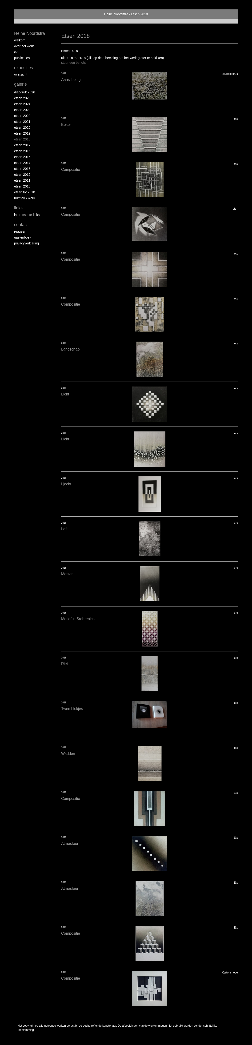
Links (18, 208)
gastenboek (22, 237)
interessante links (27, 215)
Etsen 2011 (22, 180)
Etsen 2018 (22, 139)
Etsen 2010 (22, 186)
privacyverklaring (26, 243)
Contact (21, 224)
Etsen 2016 (22, 151)
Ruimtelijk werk (24, 198)
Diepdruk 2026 (24, 92)
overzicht (20, 74)
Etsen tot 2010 (24, 192)
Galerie (20, 84)
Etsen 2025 (22, 98)
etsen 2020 (22, 127)
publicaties (22, 58)
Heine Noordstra (116, 14)
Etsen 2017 (22, 145)
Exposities (23, 67)
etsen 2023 (22, 110)
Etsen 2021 (22, 122)
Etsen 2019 (22, 133)
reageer (19, 231)
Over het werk (24, 46)
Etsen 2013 (22, 169)
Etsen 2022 (22, 116)
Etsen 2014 (22, 163)
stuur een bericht (73, 62)
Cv (15, 52)
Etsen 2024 (22, 104)
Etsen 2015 (22, 157)
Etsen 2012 (22, 174)
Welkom (19, 40)
